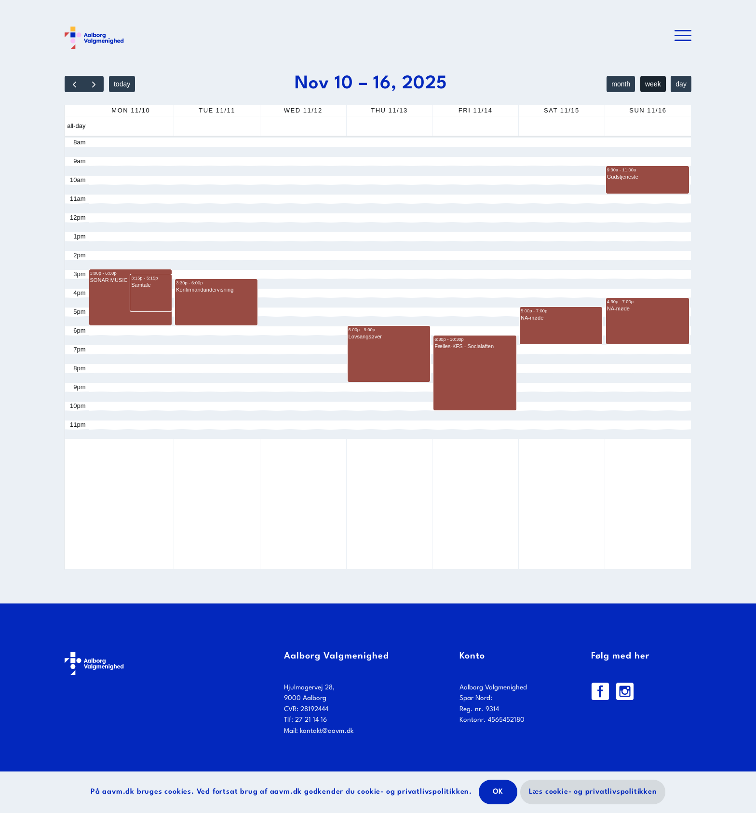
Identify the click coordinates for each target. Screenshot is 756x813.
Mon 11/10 (130, 110)
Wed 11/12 (303, 110)
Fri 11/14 (476, 110)
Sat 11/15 (562, 110)
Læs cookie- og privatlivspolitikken (593, 792)
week (653, 84)
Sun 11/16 (647, 110)
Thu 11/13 (389, 110)
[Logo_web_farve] (94, 36)
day (681, 84)
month (620, 84)
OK (498, 792)
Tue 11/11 (217, 110)
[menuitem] (679, 36)
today (122, 84)
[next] (94, 84)
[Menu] (679, 36)
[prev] (74, 84)
